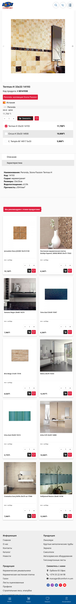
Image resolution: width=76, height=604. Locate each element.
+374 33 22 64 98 (56, 574)
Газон (5, 578)
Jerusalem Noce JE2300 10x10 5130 (16, 251)
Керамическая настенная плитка (19, 574)
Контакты (7, 548)
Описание (11, 157)
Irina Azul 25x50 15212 (12, 435)
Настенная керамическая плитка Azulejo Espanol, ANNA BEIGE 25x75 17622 (55, 252)
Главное (7, 540)
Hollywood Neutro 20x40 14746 (51, 496)
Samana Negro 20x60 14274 (14, 312)
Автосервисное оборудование (57, 556)
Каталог (6, 552)
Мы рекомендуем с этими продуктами (22, 209)
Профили (7, 586)
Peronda (11, 107)
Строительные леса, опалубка (17, 590)
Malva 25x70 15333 (47, 374)
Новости (7, 556)
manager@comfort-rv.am (60, 578)
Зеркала (47, 548)
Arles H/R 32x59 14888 (48, 435)
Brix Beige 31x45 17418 (12, 374)
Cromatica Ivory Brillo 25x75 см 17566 (18, 496)
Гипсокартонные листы (54, 560)
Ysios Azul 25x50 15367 (48, 312)
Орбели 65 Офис (56, 570)
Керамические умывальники (17, 570)
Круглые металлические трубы (58, 544)
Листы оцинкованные (13, 582)
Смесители (48, 552)
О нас (5, 544)
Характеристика (14, 163)
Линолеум (48, 540)
